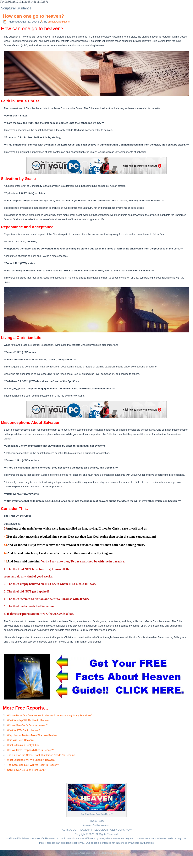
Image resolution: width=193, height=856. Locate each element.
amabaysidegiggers (59, 21)
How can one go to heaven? (33, 16)
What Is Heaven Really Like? (23, 745)
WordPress (85, 853)
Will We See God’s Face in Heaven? (27, 725)
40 (5, 536)
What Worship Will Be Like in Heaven (28, 720)
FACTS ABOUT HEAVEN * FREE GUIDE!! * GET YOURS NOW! (96, 829)
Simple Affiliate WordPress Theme (108, 853)
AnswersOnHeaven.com (96, 825)
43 (5, 561)
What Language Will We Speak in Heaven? (31, 759)
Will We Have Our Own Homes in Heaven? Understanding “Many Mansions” (49, 715)
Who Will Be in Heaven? (20, 740)
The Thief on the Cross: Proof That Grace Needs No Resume (41, 755)
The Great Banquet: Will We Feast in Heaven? (32, 764)
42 (5, 553)
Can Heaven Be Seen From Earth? (26, 769)
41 (5, 544)
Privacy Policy (96, 820)
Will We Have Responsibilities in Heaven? (30, 750)
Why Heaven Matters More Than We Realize (32, 735)
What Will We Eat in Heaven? (23, 730)
